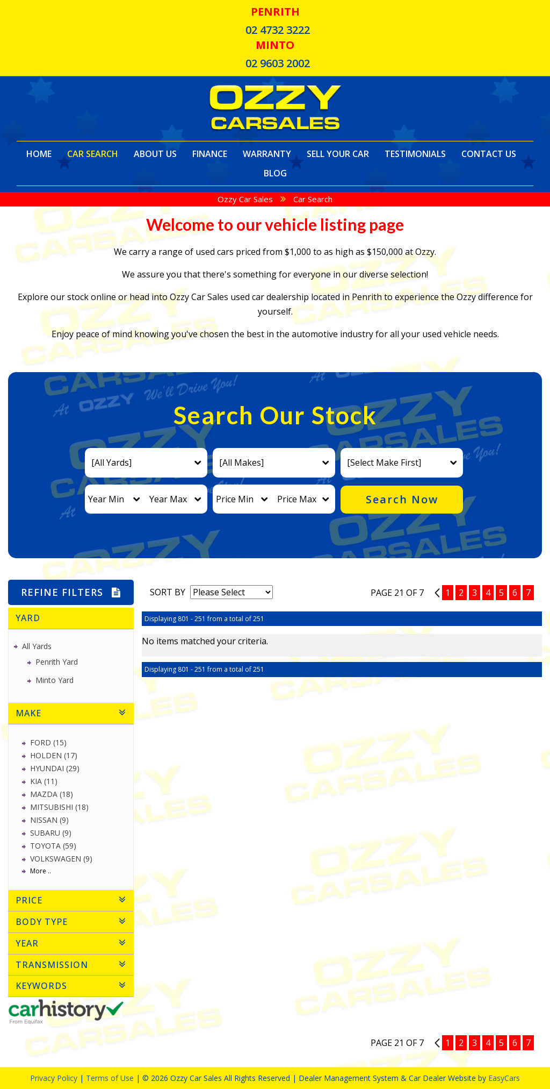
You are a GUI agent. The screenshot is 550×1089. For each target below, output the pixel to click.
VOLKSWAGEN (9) (61, 858)
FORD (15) (48, 742)
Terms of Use (111, 1078)
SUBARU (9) (50, 833)
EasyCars (504, 1078)
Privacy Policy (54, 1078)
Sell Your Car (338, 154)
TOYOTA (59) (53, 846)
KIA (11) (43, 781)
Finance (209, 154)
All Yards (37, 646)
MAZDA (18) (51, 794)
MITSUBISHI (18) (59, 807)
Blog (275, 173)
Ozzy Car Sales (245, 199)
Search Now (402, 499)
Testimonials (415, 154)
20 (437, 593)
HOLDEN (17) (53, 755)
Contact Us (488, 154)
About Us (155, 154)
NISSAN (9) (49, 820)
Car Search (92, 154)
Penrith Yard (56, 662)
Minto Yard (54, 680)
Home (39, 154)
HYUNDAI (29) (54, 768)
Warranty (267, 154)
